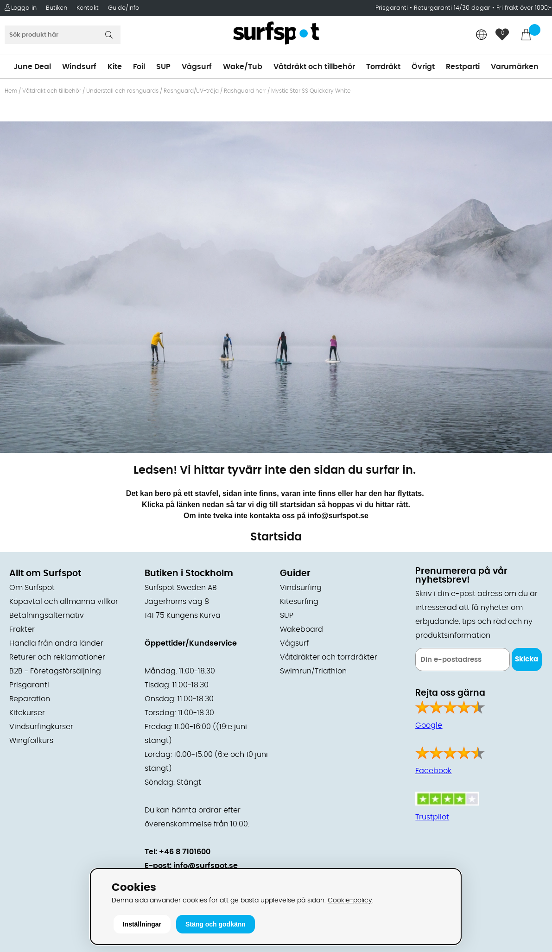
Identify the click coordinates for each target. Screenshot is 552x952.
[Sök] (63, 34)
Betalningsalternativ (46, 615)
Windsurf (79, 66)
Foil (139, 66)
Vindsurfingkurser (41, 726)
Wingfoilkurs (31, 740)
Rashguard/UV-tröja (191, 91)
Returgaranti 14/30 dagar (452, 8)
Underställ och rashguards (122, 91)
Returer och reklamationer (57, 657)
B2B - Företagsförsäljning (55, 671)
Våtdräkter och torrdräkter (328, 657)
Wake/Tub (242, 66)
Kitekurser (27, 713)
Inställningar (142, 924)
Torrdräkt (383, 66)
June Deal (32, 66)
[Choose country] (481, 35)
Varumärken (515, 66)
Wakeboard (301, 629)
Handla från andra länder (56, 643)
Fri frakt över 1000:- (524, 8)
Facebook (433, 770)
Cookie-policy (350, 900)
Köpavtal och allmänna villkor (63, 601)
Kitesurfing (299, 601)
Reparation (29, 699)
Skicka (526, 659)
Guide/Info (123, 8)
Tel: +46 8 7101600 (177, 852)
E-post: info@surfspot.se (191, 865)
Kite (115, 66)
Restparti (463, 66)
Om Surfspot (32, 587)
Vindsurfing (301, 587)
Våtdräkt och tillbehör (314, 66)
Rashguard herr (245, 91)
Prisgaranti (392, 8)
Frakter (22, 629)
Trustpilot (432, 817)
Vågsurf (197, 66)
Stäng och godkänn (215, 924)
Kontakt (87, 8)
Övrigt (423, 66)
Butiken (56, 8)
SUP (163, 66)
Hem (11, 91)
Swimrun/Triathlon (313, 671)
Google (428, 725)
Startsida (276, 537)
